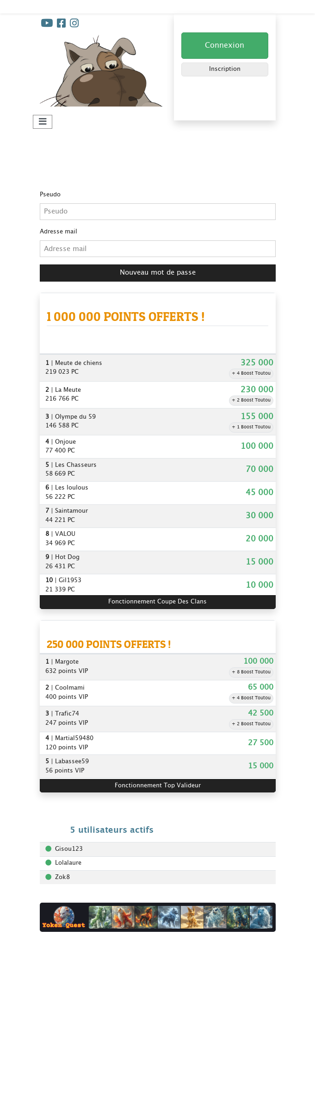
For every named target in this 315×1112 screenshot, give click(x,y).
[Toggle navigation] (42, 122)
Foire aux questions (68, 1005)
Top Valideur (162, 1017)
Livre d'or (53, 994)
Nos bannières (60, 1017)
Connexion (224, 45)
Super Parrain (163, 1005)
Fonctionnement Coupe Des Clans (157, 602)
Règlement (55, 982)
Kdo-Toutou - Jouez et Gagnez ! (86, 6)
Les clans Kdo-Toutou (176, 1076)
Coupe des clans (167, 982)
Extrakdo (53, 1099)
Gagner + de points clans (180, 1064)
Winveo (50, 1087)
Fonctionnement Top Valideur (158, 786)
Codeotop (54, 1076)
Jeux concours (164, 994)
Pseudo (50, 195)
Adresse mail (58, 232)
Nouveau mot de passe (158, 272)
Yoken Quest (58, 1064)
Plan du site (161, 1087)
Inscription (225, 69)
